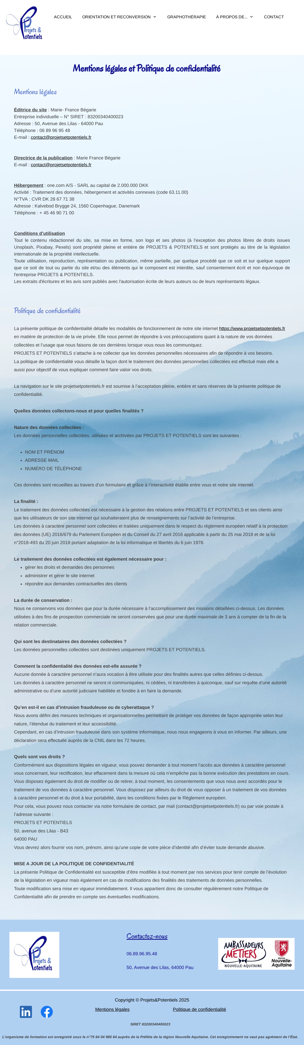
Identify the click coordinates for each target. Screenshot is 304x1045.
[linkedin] (26, 1012)
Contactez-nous (147, 936)
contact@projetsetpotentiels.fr (61, 137)
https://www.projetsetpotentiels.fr (252, 328)
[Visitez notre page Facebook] (47, 1012)
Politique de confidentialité (199, 1009)
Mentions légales (112, 1009)
